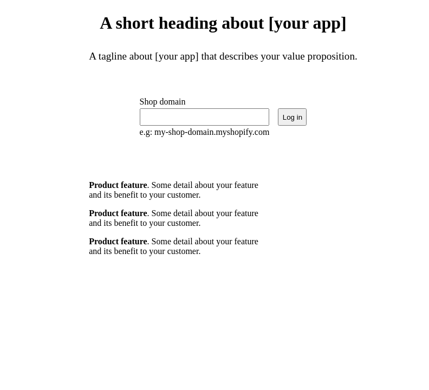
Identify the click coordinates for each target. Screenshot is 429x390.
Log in (292, 117)
